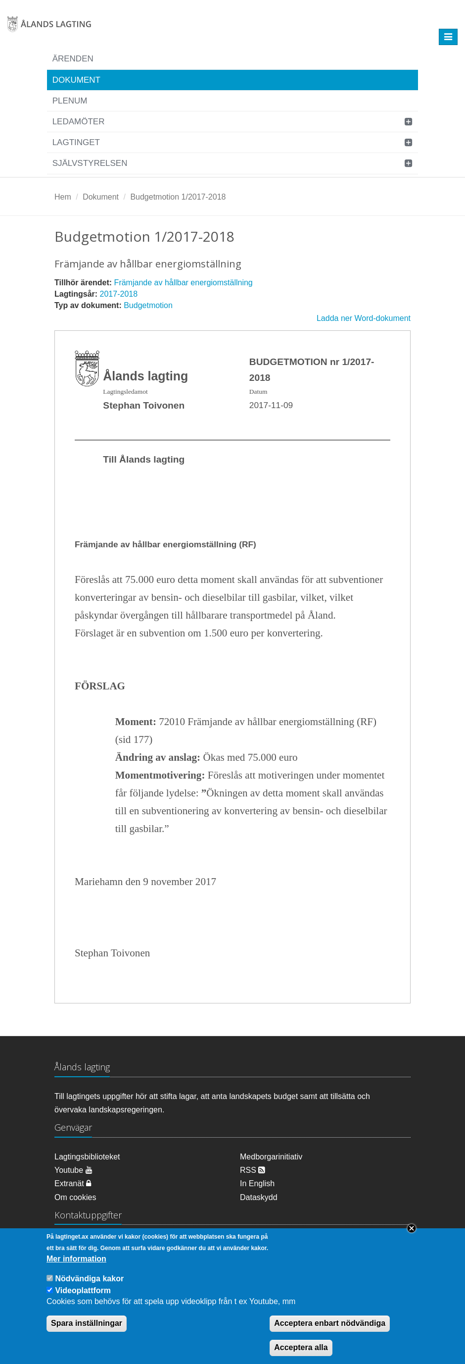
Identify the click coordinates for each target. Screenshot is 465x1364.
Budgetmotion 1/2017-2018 (178, 197)
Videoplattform (83, 1298)
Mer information (76, 1266)
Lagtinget (76, 142)
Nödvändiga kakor (89, 1286)
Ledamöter (78, 121)
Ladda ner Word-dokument (364, 318)
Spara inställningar (86, 1331)
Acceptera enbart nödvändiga (329, 1331)
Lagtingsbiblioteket (87, 1157)
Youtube (73, 1170)
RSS (252, 1170)
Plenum (70, 100)
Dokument (76, 80)
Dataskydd (259, 1197)
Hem (62, 197)
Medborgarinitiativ (271, 1157)
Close (412, 1237)
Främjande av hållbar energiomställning (183, 282)
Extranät (72, 1183)
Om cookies (75, 1197)
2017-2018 (119, 294)
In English (257, 1183)
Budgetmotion (148, 305)
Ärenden (72, 58)
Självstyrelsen (90, 163)
